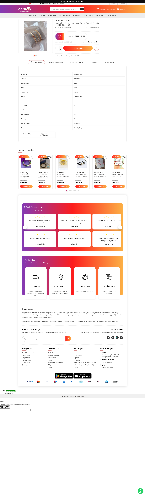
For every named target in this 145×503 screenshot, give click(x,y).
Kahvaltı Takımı (26, 355)
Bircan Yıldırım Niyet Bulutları (24, 173)
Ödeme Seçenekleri (56, 62)
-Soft (63, 396)
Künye (50, 360)
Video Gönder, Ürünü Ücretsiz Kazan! (85, 362)
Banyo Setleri (26, 358)
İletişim (50, 365)
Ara (82, 9)
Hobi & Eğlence (100, 15)
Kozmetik (42, 15)
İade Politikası (52, 358)
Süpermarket (77, 15)
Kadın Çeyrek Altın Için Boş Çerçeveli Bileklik (80, 175)
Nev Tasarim (79, 172)
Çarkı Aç (24, 365)
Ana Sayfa (113, 4)
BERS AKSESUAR (63, 20)
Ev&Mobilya (32, 15)
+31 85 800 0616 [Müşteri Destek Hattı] (52, 4)
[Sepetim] (121, 9)
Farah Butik (116, 172)
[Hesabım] (111, 9)
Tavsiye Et (68, 56)
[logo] (24, 9)
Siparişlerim (122, 4)
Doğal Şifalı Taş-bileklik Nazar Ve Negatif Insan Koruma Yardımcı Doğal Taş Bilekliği (43, 177)
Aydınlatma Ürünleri (28, 353)
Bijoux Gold (60, 172)
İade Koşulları (109, 62)
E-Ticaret (67, 396)
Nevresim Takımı (27, 360)
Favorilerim (77, 360)
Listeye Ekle (59, 56)
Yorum (76, 62)
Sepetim (76, 358)
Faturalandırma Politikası (55, 362)
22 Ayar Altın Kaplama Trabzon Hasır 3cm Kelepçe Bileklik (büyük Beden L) (63, 175)
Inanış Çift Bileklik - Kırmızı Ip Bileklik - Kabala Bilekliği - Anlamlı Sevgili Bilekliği (99, 175)
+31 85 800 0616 (107, 362)
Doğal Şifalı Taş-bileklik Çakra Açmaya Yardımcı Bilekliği (25, 177)
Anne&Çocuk (52, 15)
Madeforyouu (98, 172)
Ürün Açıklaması (36, 62)
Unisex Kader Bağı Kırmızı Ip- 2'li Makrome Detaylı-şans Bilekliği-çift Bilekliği (117, 175)
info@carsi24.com (107, 368)
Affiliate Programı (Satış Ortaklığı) (84, 365)
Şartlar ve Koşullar (53, 355)
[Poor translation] (7, 407)
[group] (35, 36)
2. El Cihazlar (112, 15)
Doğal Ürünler (26, 362)
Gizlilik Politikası (52, 353)
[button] (34, 55)
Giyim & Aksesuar (64, 15)
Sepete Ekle (78, 48)
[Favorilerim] (101, 9)
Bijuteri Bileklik (92, 42)
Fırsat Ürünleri (88, 15)
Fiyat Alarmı (78, 56)
